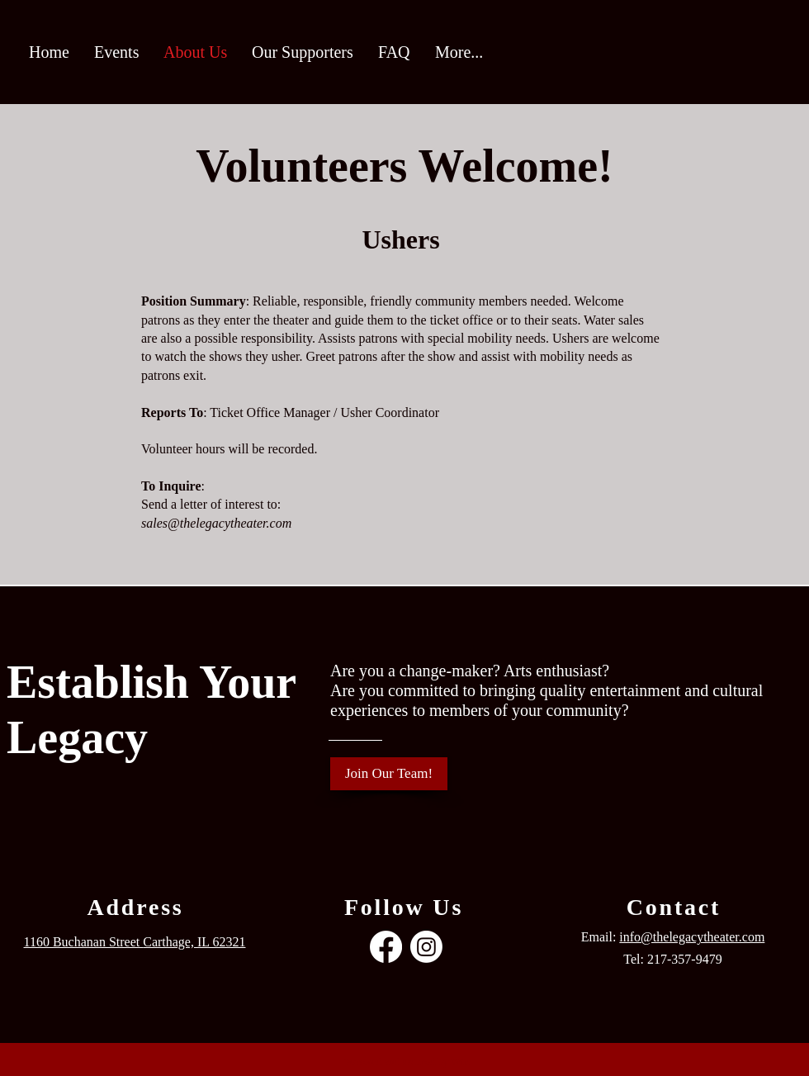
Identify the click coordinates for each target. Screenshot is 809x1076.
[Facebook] (386, 947)
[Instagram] (426, 947)
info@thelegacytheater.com (691, 937)
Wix (460, 1061)
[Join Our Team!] (388, 773)
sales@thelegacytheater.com (216, 523)
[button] (116, 52)
